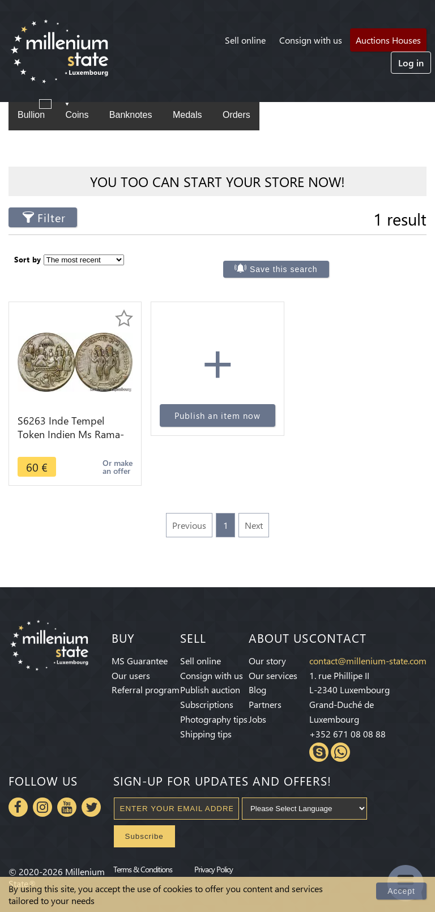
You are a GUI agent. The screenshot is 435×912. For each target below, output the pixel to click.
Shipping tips (206, 734)
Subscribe (144, 836)
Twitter (91, 807)
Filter (51, 217)
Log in (411, 63)
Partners (265, 704)
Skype (319, 752)
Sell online (245, 40)
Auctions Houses (388, 40)
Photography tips (214, 719)
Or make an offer (118, 466)
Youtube (66, 807)
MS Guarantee (140, 661)
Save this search (284, 269)
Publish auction (210, 689)
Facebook (18, 807)
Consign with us (310, 40)
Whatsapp (340, 752)
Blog (257, 689)
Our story (267, 661)
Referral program (146, 689)
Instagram (42, 807)
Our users (131, 675)
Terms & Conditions (142, 869)
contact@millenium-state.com (368, 661)
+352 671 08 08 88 (347, 734)
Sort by (27, 259)
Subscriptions (206, 704)
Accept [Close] (401, 891)
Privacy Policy (213, 869)
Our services (273, 675)
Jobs (257, 719)
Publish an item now (217, 415)
